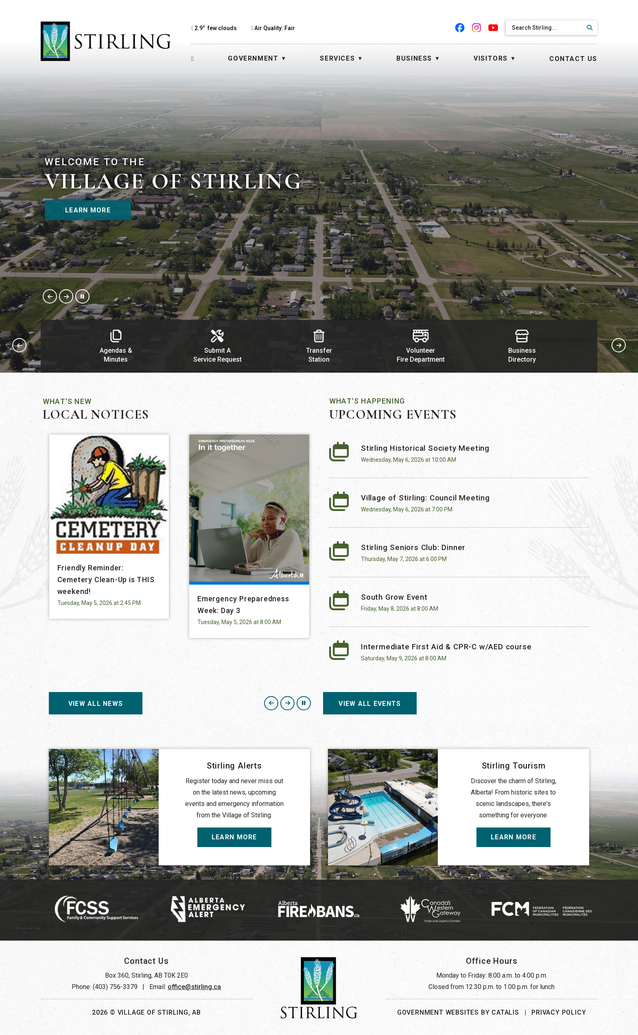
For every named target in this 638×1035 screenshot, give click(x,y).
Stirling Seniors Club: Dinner (413, 547)
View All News (95, 703)
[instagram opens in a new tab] (477, 28)
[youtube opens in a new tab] (493, 28)
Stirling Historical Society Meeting (425, 448)
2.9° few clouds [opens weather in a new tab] (215, 28)
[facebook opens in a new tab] (460, 28)
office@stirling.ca (194, 987)
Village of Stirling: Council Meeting (425, 497)
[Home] (192, 59)
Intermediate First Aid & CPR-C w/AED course (446, 646)
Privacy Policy (558, 1012)
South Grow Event (394, 597)
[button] (588, 28)
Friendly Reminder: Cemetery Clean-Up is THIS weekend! (106, 579)
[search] (544, 27)
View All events (370, 703)
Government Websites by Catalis (458, 1012)
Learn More (88, 210)
